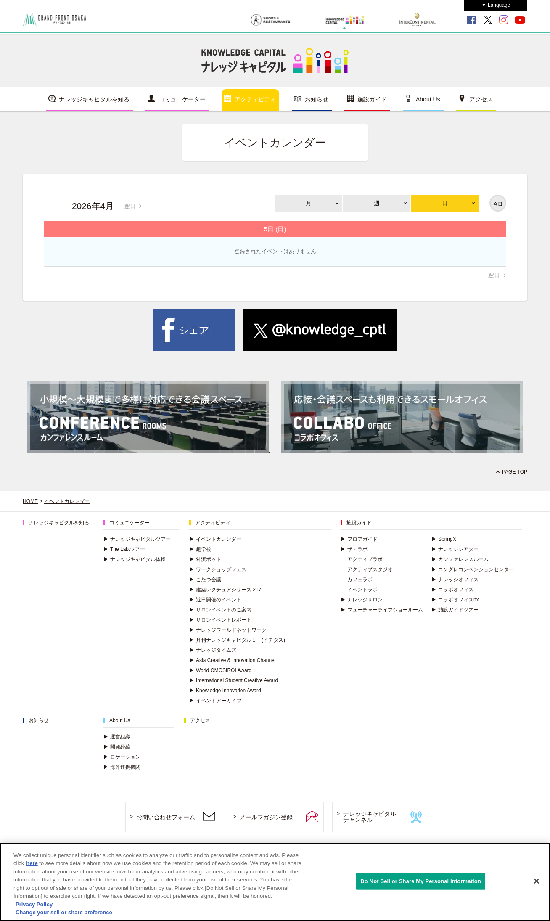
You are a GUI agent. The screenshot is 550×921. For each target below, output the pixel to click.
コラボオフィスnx (455, 600)
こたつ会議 (205, 579)
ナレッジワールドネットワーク (228, 630)
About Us (428, 99)
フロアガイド (359, 539)
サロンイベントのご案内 (220, 610)
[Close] (536, 881)
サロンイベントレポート (220, 620)
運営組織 (116, 737)
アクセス (481, 99)
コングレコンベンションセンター (472, 569)
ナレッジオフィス (455, 579)
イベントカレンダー (67, 501)
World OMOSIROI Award (220, 670)
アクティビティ (255, 99)
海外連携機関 (121, 767)
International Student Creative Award (233, 680)
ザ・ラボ (354, 549)
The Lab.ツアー (124, 549)
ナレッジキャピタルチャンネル (369, 817)
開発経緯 (116, 747)
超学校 (200, 549)
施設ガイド (372, 99)
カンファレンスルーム (460, 559)
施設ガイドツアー (455, 610)
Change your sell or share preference (64, 912)
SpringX (443, 539)
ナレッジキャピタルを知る (94, 99)
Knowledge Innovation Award (225, 690)
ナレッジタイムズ (212, 650)
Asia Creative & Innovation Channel (232, 660)
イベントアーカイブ (215, 701)
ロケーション (121, 757)
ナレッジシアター (455, 549)
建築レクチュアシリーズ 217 (225, 590)
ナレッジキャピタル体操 (134, 559)
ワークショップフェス (217, 569)
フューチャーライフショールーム (382, 610)
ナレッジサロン (362, 600)
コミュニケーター (182, 99)
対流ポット (205, 559)
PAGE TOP (514, 472)
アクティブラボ (365, 559)
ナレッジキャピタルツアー (137, 539)
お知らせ (316, 99)
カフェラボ (360, 579)
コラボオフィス (452, 590)
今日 (497, 203)
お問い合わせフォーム (165, 817)
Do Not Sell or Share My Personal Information (420, 881)
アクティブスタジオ (370, 569)
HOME (30, 501)
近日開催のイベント (215, 600)
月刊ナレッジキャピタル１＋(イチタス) (237, 640)
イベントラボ (362, 590)
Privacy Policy (34, 904)
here (31, 863)
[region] (275, 882)
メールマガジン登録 (266, 817)
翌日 (130, 206)
